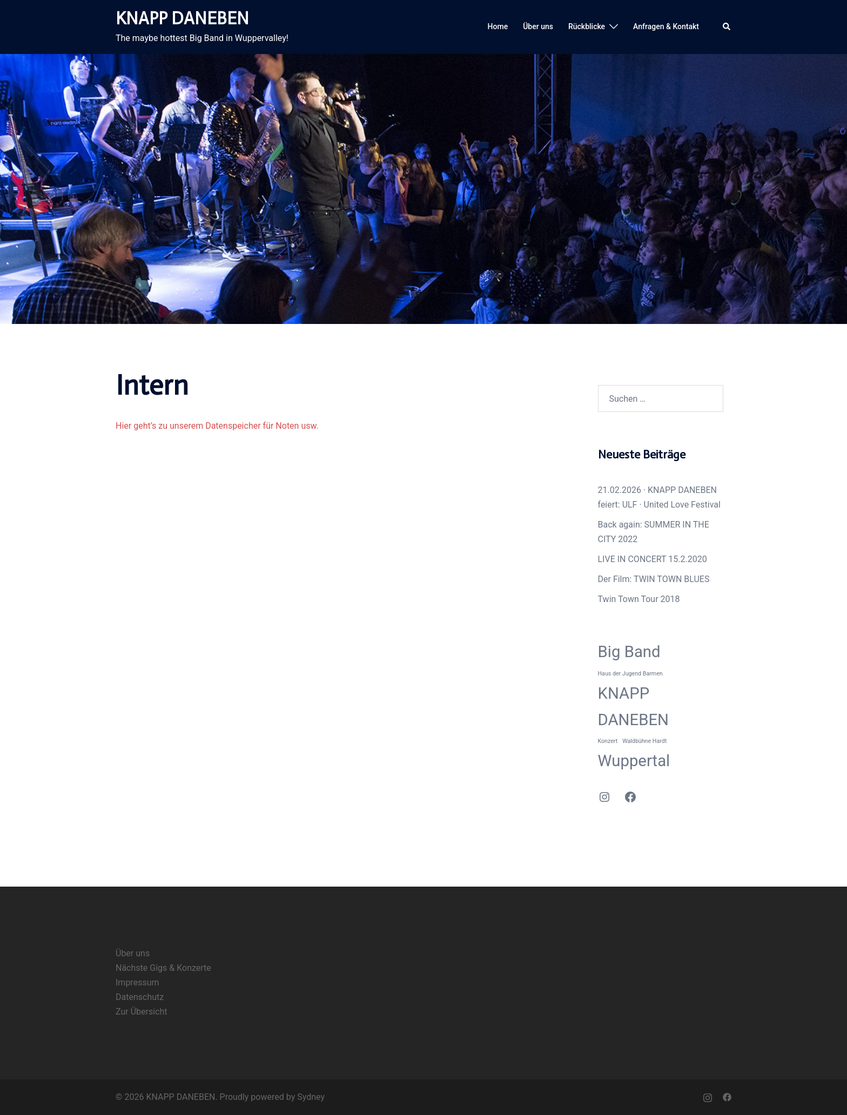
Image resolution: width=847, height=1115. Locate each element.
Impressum (137, 982)
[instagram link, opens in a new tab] (707, 1097)
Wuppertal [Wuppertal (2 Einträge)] (634, 761)
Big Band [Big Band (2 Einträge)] (629, 652)
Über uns (538, 26)
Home (498, 26)
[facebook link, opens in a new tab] (727, 1097)
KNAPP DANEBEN (182, 18)
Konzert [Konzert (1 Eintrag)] (608, 741)
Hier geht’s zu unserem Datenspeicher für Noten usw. (217, 426)
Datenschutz (140, 997)
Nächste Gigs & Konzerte (163, 968)
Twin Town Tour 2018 (639, 599)
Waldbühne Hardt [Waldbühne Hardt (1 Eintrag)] (644, 741)
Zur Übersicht (141, 1011)
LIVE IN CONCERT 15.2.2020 (652, 559)
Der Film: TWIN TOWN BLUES (654, 579)
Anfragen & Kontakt (666, 26)
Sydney (311, 1097)
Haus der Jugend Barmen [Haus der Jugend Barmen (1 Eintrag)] (630, 673)
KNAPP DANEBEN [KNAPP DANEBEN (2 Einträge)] (633, 706)
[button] (727, 27)
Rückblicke (586, 26)
